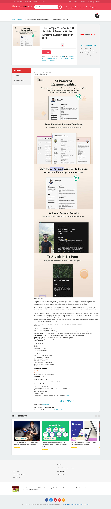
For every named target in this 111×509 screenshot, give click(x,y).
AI (67, 56)
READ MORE (67, 401)
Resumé (73, 58)
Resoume (67, 58)
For (49, 58)
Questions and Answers (19, 81)
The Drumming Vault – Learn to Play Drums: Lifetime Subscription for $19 (26, 443)
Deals (75, 1)
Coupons (82, 1)
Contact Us (61, 475)
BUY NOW (46, 52)
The (51, 60)
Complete (44, 58)
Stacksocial (45, 404)
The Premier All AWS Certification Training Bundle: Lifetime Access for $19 (54, 444)
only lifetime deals (60, 58)
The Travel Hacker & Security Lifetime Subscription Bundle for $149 (83, 443)
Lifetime (52, 58)
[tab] (21, 70)
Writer (54, 60)
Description (18, 70)
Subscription (45, 60)
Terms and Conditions (19, 475)
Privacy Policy (16, 477)
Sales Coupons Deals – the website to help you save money (80, 8)
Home (13, 19)
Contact (97, 1)
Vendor (16, 75)
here (68, 395)
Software (19, 19)
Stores (90, 1)
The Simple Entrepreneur (67, 504)
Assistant (71, 56)
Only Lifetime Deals (88, 45)
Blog (70, 1)
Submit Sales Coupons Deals (66, 468)
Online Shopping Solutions (82, 504)
